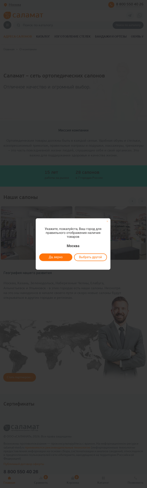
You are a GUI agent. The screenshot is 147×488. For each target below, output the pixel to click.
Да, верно (56, 257)
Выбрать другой (90, 257)
